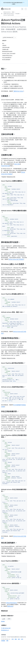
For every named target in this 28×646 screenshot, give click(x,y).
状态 (19, 639)
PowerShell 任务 (5, 166)
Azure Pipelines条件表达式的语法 (13, 363)
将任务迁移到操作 (9, 543)
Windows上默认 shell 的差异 (13, 264)
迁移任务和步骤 (8, 134)
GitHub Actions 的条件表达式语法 (13, 387)
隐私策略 (3, 621)
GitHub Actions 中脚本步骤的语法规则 (13, 211)
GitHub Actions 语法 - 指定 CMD (12, 312)
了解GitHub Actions (18, 91)
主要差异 (5, 96)
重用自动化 (10, 606)
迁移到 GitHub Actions (8, 13)
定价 (22, 639)
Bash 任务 (17, 164)
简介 (3, 68)
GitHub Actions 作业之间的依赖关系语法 (13, 490)
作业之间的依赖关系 (9, 411)
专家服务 (3, 640)
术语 (13, 639)
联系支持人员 (5, 630)
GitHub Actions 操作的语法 (11, 583)
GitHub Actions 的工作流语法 (16, 259)
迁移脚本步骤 (7, 155)
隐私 (16, 639)
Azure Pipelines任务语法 (10, 561)
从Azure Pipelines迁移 (8, 15)
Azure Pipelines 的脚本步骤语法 (12, 181)
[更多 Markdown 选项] (15, 37)
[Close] (24, 2)
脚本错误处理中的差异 (10, 242)
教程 (13, 12)
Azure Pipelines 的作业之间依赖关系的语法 (14, 436)
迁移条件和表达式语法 (10, 338)
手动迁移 (17, 13)
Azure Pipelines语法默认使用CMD (13, 294)
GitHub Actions (7, 12)
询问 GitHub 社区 (6, 628)
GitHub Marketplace (11, 602)
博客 (7, 640)
